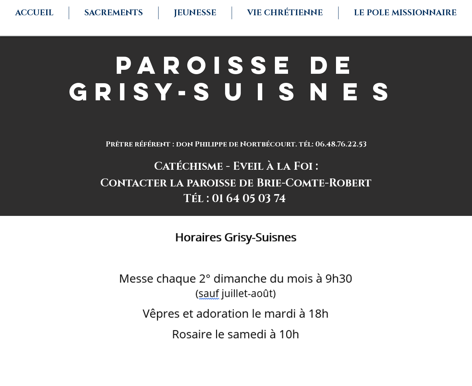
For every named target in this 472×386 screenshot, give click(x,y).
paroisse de (236, 64)
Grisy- (131, 91)
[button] (113, 13)
